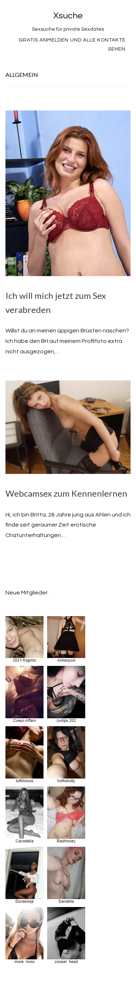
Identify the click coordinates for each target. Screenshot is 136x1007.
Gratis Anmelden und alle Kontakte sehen (71, 45)
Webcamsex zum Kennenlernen (66, 493)
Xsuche (68, 15)
